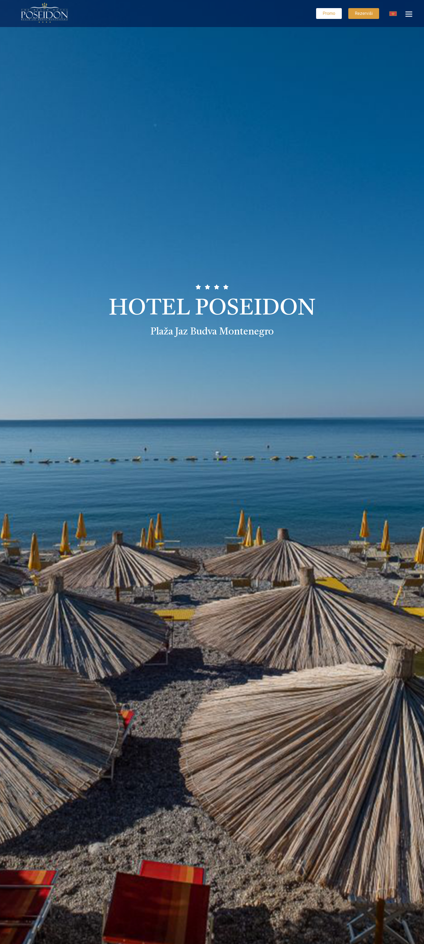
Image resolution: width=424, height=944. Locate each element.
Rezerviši (364, 13)
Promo (329, 13)
